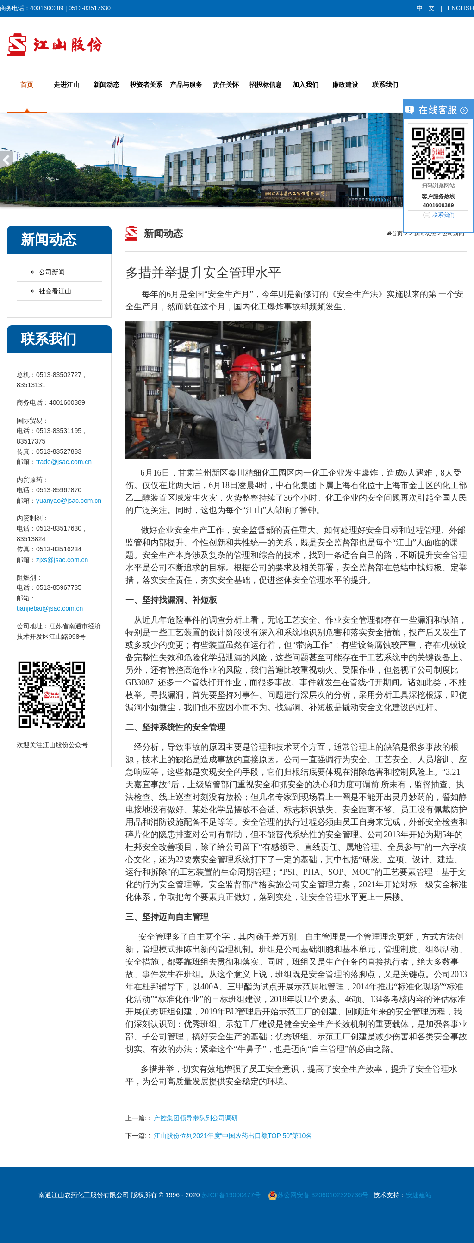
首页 (26, 84)
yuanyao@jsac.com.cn (68, 500)
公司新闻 (43, 272)
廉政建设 (345, 84)
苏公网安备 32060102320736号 (318, 1195)
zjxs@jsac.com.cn (62, 559)
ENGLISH (461, 8)
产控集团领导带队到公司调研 (196, 1118)
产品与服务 (186, 84)
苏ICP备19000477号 (232, 1195)
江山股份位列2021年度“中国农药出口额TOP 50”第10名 (233, 1135)
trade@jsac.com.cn (64, 461)
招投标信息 (265, 84)
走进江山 (67, 84)
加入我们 (305, 84)
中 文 (426, 8)
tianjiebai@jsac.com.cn (50, 608)
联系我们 (385, 84)
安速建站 (419, 1195)
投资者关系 (146, 84)
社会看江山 (46, 291)
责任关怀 (226, 84)
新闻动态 (106, 84)
